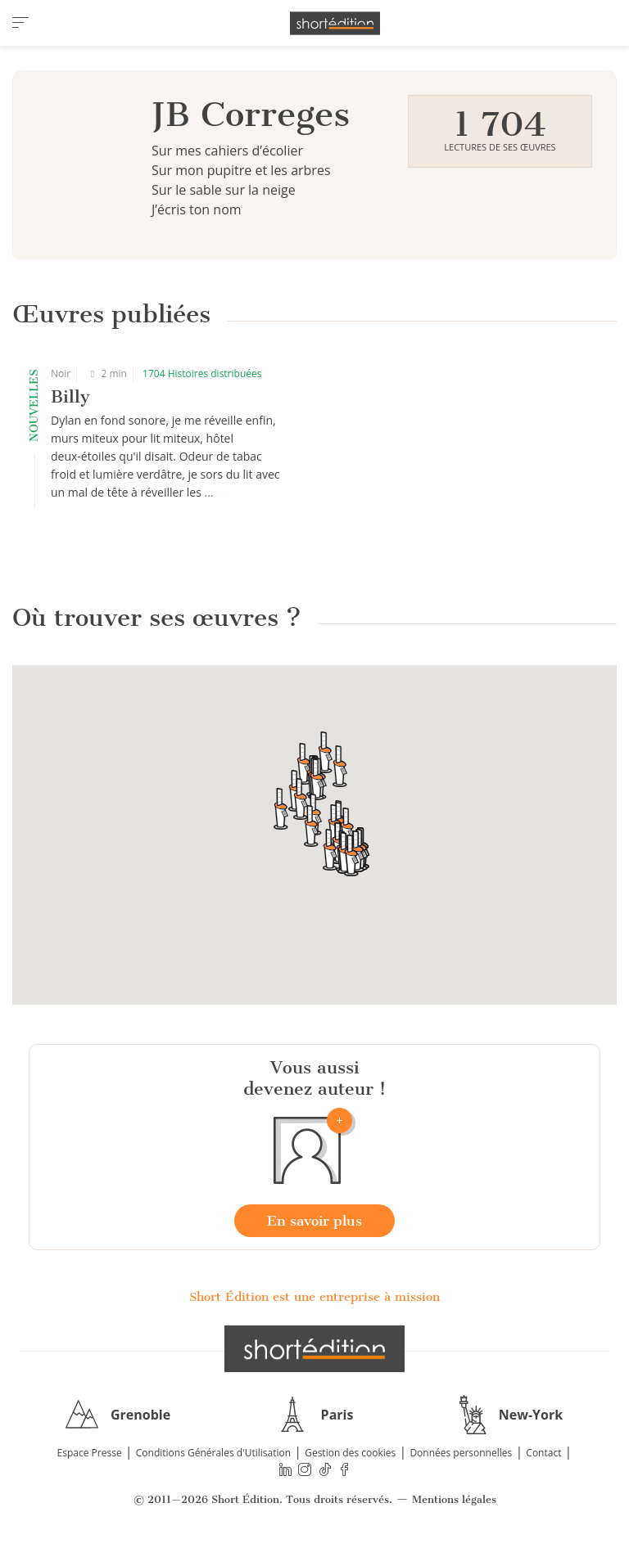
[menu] (20, 23)
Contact (543, 1453)
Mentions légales (454, 1499)
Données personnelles (461, 1453)
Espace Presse (89, 1453)
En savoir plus (314, 1221)
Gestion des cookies (350, 1453)
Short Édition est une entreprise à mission (314, 1296)
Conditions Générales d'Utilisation (213, 1453)
